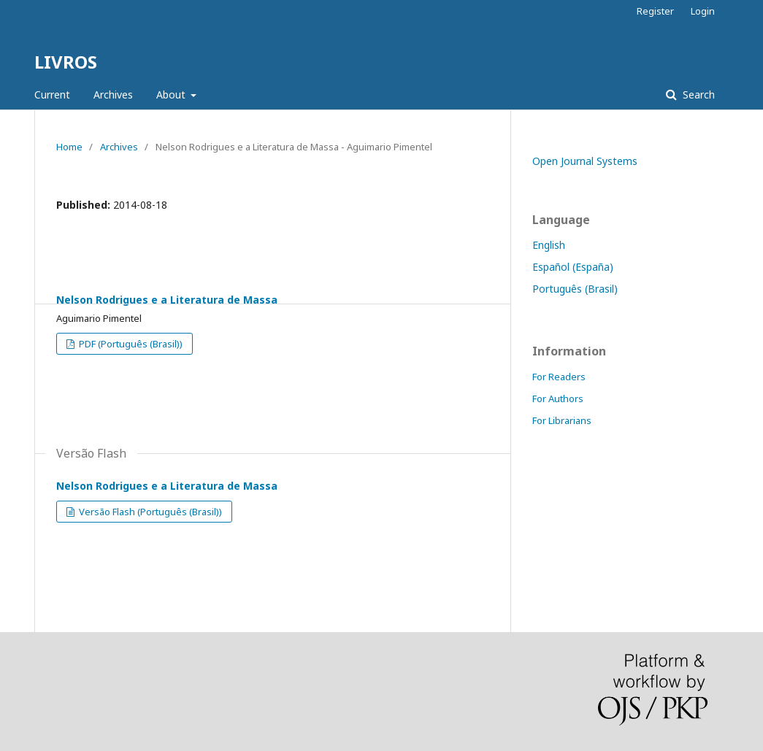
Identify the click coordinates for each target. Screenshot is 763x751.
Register (655, 11)
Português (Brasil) (575, 289)
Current (52, 94)
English (548, 245)
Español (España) (572, 267)
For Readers (559, 376)
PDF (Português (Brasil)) (130, 343)
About (172, 94)
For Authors (557, 398)
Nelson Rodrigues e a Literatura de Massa (166, 300)
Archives (113, 94)
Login (703, 11)
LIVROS (65, 62)
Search (697, 94)
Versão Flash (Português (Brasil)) (149, 511)
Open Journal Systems (584, 161)
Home (69, 146)
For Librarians (561, 420)
